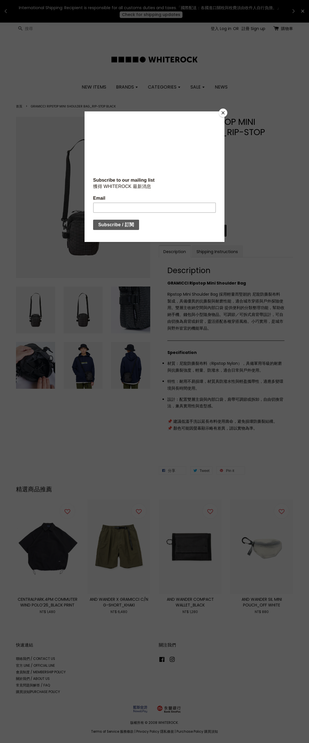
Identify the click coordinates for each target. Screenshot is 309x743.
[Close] (223, 113)
